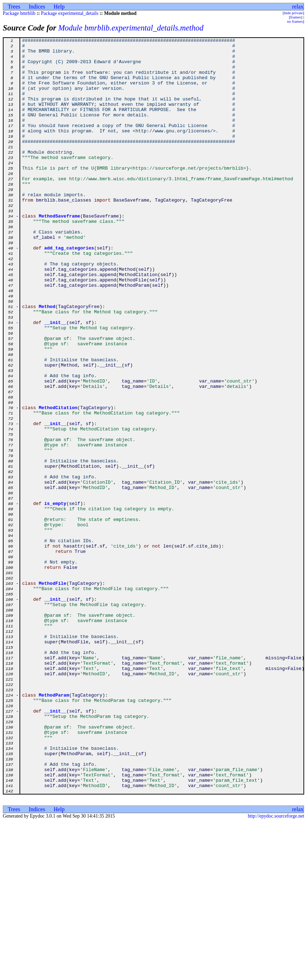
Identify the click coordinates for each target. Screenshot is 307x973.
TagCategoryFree (211, 233)
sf (127, 431)
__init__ (55, 379)
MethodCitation (138, 322)
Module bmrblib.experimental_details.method (130, 27)
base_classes (74, 233)
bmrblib (45, 233)
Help (59, 7)
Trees (14, 7)
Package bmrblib (19, 13)
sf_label (44, 277)
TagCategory (170, 233)
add (62, 450)
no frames (295, 21)
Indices (37, 7)
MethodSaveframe (59, 252)
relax (297, 7)
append (108, 316)
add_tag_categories (69, 290)
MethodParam (134, 335)
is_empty (55, 597)
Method (127, 316)
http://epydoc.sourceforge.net (276, 967)
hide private (293, 13)
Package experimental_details (70, 13)
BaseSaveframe (131, 233)
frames (295, 17)
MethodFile (132, 328)
